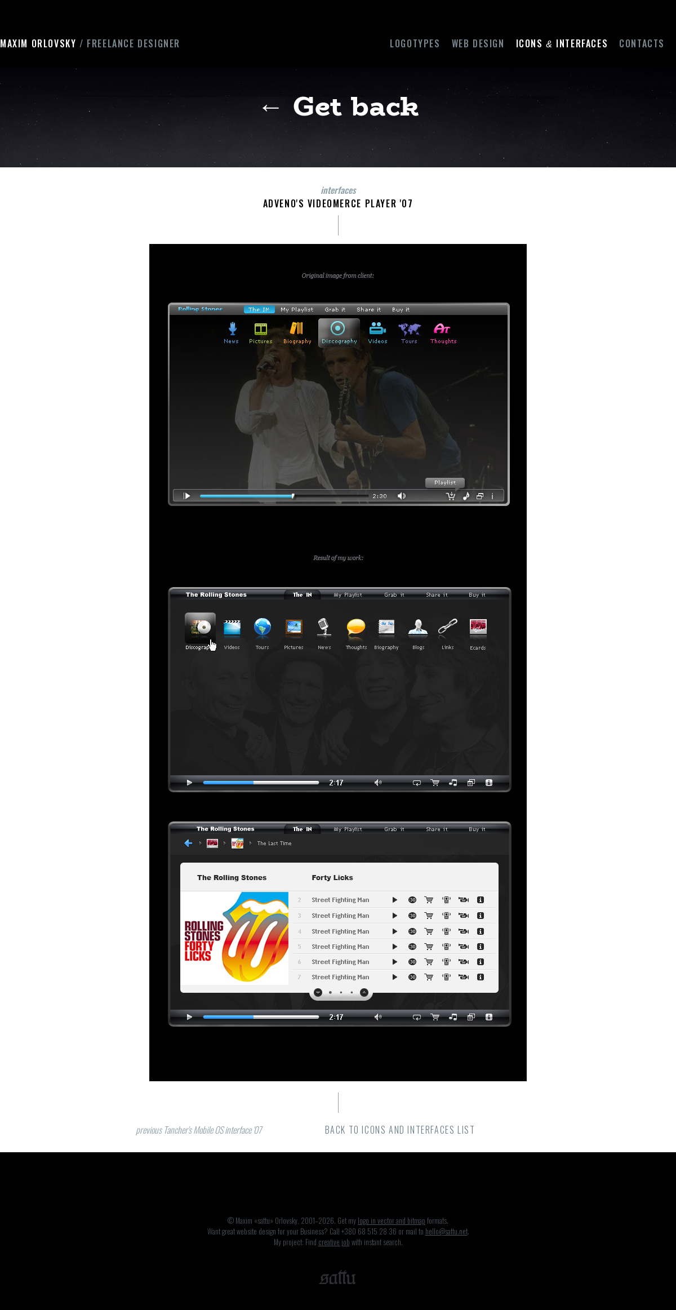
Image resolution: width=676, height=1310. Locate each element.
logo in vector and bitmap (391, 1220)
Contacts (642, 43)
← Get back (338, 105)
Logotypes (415, 43)
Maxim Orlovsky (90, 43)
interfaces (338, 190)
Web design (478, 43)
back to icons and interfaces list (400, 1129)
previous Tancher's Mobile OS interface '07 (198, 1129)
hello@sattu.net (446, 1231)
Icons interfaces (562, 43)
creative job (334, 1242)
